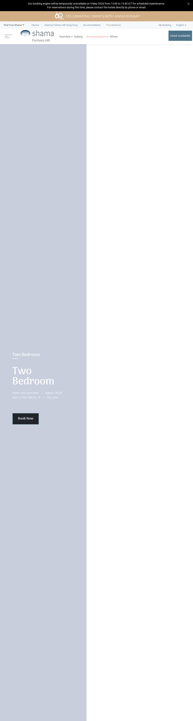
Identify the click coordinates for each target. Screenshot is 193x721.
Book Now (25, 418)
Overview (64, 37)
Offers (114, 37)
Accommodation (96, 37)
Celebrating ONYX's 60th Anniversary (97, 16)
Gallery (78, 37)
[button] (13, 25)
